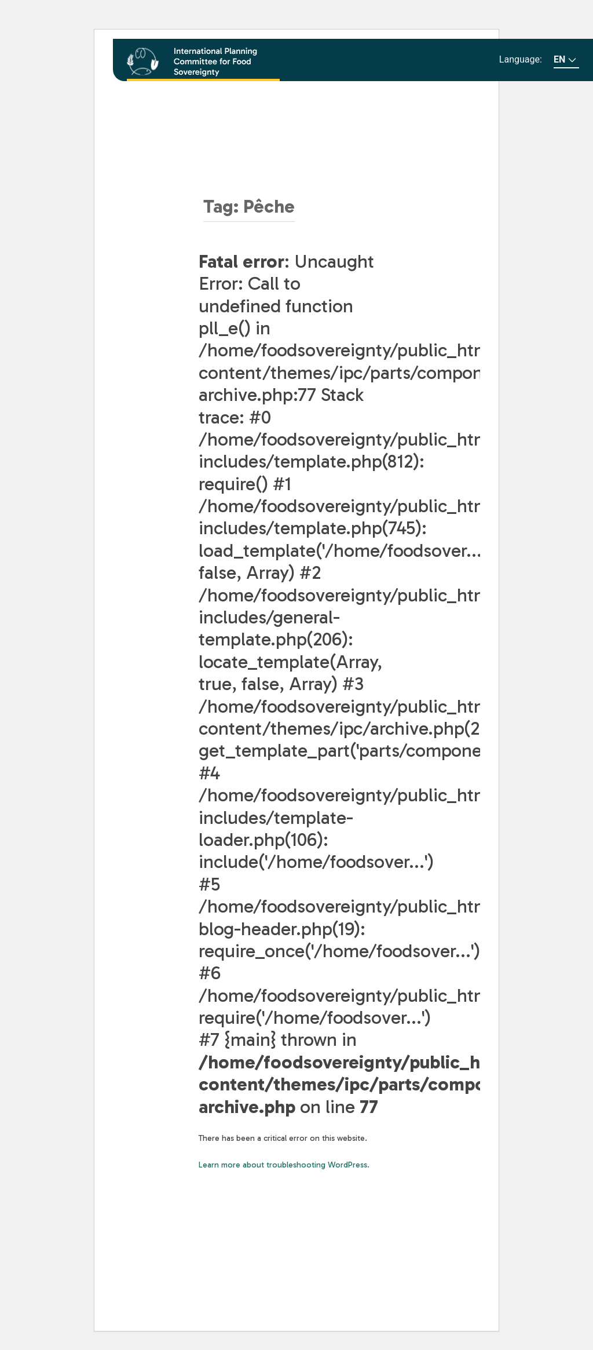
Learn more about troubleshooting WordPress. (284, 1165)
